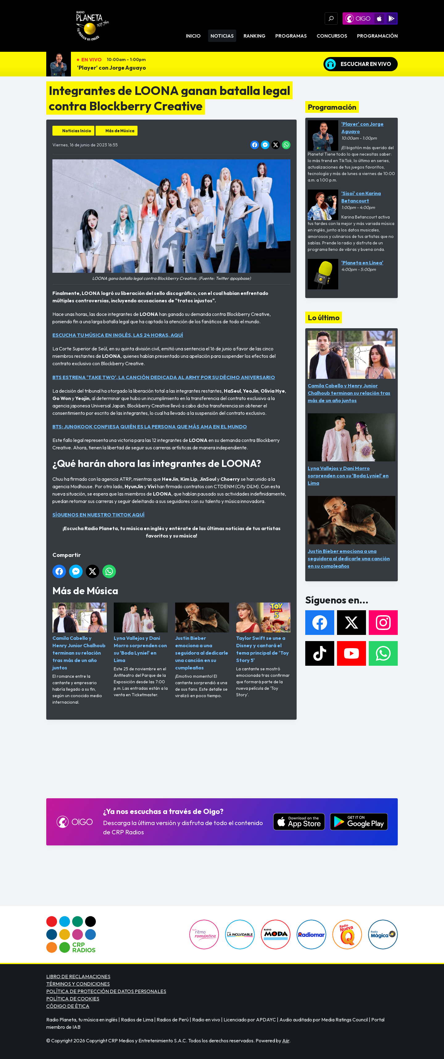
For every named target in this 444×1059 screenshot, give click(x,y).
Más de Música (119, 130)
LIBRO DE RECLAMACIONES (78, 976)
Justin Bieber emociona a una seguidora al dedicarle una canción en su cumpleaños (202, 637)
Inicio (193, 36)
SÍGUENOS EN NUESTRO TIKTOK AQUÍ (98, 515)
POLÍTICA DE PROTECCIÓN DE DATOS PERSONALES (106, 991)
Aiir (285, 1040)
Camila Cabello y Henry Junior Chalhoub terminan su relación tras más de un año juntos (79, 637)
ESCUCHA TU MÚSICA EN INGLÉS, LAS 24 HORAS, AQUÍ (117, 335)
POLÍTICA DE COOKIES (72, 999)
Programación (377, 36)
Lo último (323, 317)
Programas (291, 36)
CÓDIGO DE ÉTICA (67, 1006)
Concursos (332, 36)
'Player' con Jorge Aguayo (111, 67)
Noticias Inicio (76, 130)
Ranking (254, 36)
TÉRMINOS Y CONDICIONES (78, 984)
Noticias (222, 36)
